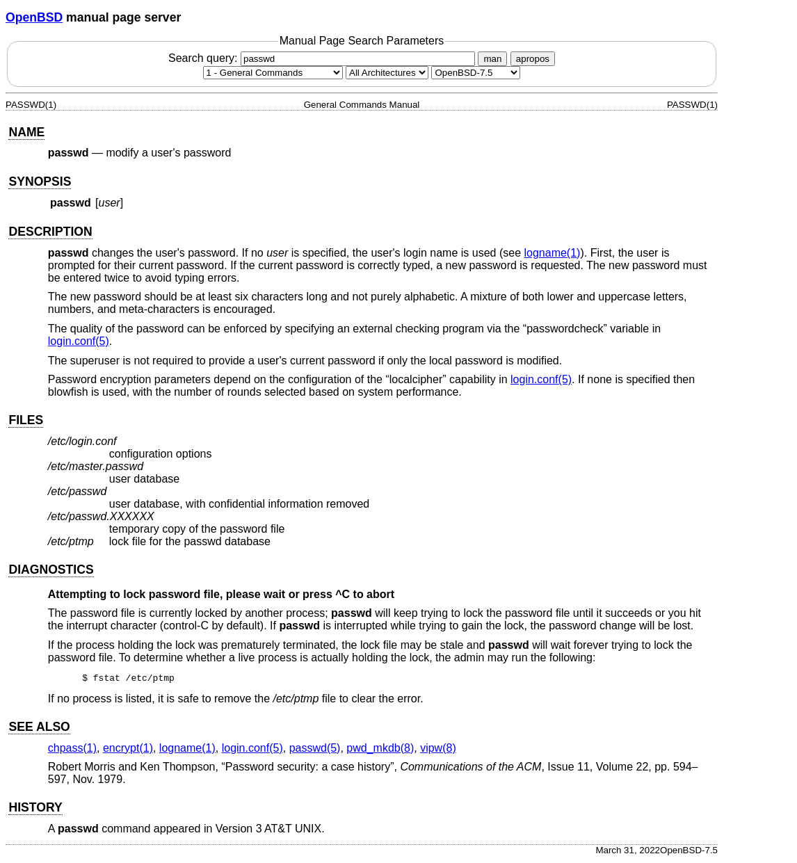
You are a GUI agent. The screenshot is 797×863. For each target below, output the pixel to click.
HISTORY (35, 809)
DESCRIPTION (50, 232)
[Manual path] (475, 72)
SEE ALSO (39, 729)
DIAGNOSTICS (50, 569)
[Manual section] (273, 72)
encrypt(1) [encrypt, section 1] (128, 750)
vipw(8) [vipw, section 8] (438, 750)
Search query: (323, 58)
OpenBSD (34, 17)
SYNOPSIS (39, 181)
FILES (25, 420)
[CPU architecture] (387, 72)
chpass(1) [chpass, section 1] (72, 750)
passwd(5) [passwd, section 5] (315, 750)
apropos (532, 59)
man (492, 59)
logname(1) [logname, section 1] (552, 253)
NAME (26, 132)
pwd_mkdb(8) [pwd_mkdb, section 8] (380, 750)
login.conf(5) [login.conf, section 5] (78, 341)
